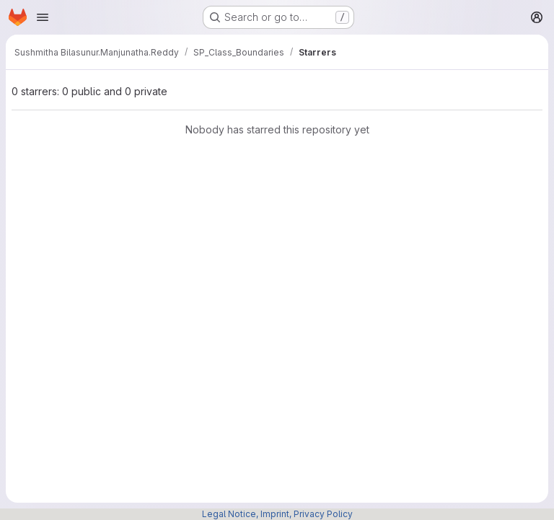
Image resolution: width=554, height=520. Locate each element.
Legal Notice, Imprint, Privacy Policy (277, 513)
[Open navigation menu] (42, 17)
